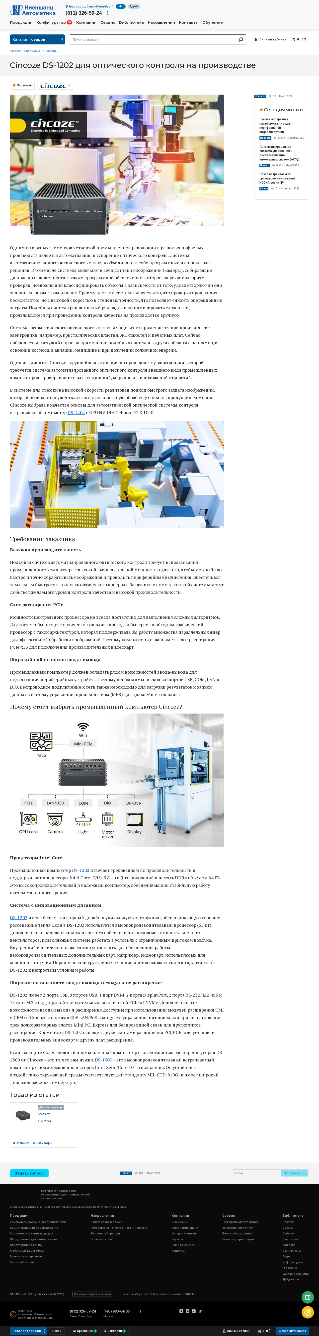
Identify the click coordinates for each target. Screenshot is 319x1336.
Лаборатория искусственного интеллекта (119, 1227)
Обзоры (288, 1227)
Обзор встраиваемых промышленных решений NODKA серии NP (277, 178)
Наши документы (183, 1245)
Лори (50, 1318)
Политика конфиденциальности (93, 1294)
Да (120, 6)
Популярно (25, 85)
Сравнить (23, 1143)
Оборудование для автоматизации (34, 1239)
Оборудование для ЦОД (26, 1245)
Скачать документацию (238, 1239)
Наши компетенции (185, 1227)
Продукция (21, 22)
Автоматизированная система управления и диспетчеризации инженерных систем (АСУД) (280, 153)
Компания (86, 22)
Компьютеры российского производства (38, 1222)
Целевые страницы (296, 1273)
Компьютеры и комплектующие (31, 1233)
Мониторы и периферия (26, 1256)
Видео (287, 1256)
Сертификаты (292, 1250)
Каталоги (289, 1245)
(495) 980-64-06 (116, 1311)
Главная (15, 51)
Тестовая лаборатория (106, 1233)
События (289, 1233)
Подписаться (295, 1173)
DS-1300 (103, 1060)
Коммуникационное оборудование (34, 1227)
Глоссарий (290, 1268)
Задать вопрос (29, 1173)
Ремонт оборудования (237, 1233)
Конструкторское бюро (106, 1222)
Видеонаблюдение (23, 1262)
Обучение (212, 22)
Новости (50, 51)
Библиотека (131, 22)
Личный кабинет (272, 39)
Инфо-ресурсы (293, 1262)
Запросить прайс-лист (237, 1227)
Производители (102, 1239)
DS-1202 (76, 412)
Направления (161, 22)
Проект (264, 165)
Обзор (264, 188)
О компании (180, 1222)
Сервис (107, 22)
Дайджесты (291, 1279)
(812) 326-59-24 (84, 13)
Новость (260, 96)
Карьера (177, 1239)
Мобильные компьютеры (27, 1250)
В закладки (44, 1143)
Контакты (188, 22)
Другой (134, 6)
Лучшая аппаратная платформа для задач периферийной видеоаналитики (275, 126)
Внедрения (290, 1239)
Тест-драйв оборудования (240, 1222)
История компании (185, 1233)
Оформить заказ (292, 1331)
